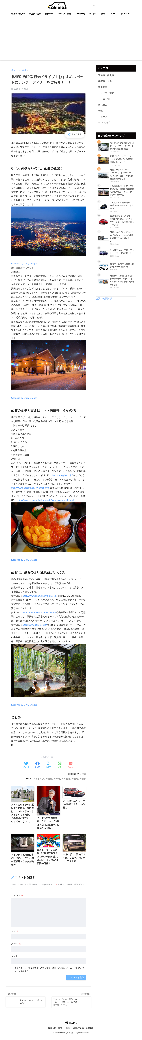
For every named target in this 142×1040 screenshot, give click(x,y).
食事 (84, 783)
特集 (103, 13)
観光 (76, 783)
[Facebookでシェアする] (37, 769)
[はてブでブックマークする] (48, 769)
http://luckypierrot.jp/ (62, 475)
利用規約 (90, 1033)
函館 (50, 783)
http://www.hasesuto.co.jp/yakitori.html (30, 488)
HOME (71, 1027)
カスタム (93, 13)
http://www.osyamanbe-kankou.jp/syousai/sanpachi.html (46, 500)
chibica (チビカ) (69, 5)
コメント (17, 900)
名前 (15, 936)
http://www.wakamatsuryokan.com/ (39, 596)
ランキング (126, 13)
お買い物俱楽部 (104, 299)
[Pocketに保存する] (70, 769)
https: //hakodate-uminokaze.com (39, 612)
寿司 (58, 783)
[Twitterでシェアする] (26, 769)
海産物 (67, 783)
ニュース (113, 13)
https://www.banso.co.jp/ (34, 629)
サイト (14, 960)
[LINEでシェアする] (59, 769)
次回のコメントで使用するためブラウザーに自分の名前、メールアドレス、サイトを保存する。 (49, 974)
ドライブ (39, 783)
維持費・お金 (35, 13)
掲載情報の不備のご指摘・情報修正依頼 (66, 1033)
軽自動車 (49, 13)
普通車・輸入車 (18, 13)
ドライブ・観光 (64, 13)
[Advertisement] (71, 40)
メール (16, 948)
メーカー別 (80, 13)
